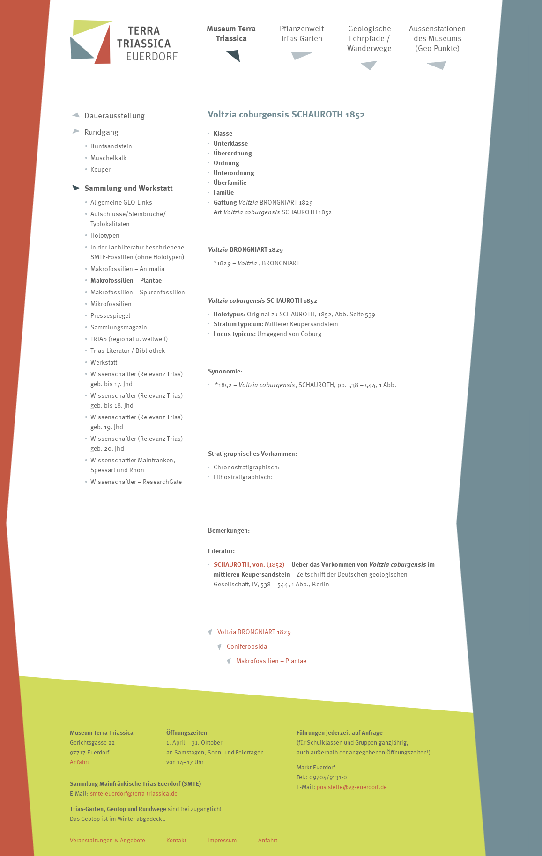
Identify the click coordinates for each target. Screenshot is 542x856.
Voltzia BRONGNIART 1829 (254, 632)
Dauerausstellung (114, 115)
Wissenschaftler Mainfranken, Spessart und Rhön (132, 465)
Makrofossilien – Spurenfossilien (137, 292)
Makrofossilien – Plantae (126, 280)
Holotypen (104, 235)
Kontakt (176, 840)
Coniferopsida (247, 646)
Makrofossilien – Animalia (127, 268)
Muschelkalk (108, 157)
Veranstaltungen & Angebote (107, 840)
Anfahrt (79, 762)
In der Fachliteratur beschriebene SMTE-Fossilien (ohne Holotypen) (137, 252)
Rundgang (101, 132)
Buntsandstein (111, 146)
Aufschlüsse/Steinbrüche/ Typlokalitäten (128, 218)
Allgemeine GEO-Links (121, 202)
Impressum (222, 840)
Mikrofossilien (111, 303)
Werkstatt (103, 362)
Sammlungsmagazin (118, 327)
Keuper (100, 169)
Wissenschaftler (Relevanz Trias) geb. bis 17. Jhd (136, 378)
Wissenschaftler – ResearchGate (136, 481)
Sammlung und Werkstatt (128, 188)
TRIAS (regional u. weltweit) (129, 339)
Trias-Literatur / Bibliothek (127, 350)
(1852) (249, 564)
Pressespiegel (110, 315)
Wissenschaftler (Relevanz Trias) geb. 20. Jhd (136, 443)
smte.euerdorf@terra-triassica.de (134, 793)
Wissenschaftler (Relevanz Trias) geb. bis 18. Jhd (136, 400)
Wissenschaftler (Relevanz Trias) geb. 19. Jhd (136, 422)
